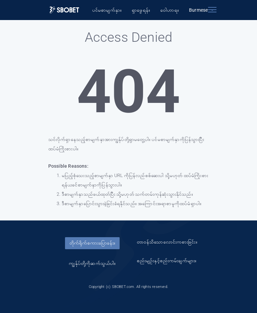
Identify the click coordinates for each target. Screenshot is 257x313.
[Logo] (64, 10)
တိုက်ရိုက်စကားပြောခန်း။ (92, 243)
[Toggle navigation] (212, 8)
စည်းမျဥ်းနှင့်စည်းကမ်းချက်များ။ (167, 260)
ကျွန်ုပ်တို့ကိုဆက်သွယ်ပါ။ (92, 263)
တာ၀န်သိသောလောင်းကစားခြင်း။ (167, 242)
